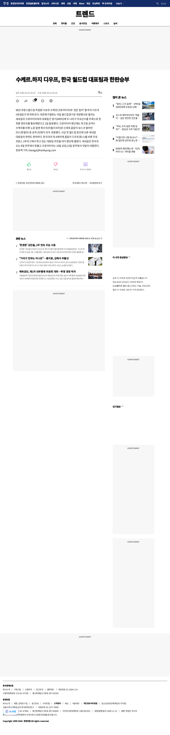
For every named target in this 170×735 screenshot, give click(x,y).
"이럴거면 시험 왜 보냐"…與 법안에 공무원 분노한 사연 (128, 140)
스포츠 (106, 23)
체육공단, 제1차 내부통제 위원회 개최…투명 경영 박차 (47, 271)
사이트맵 (46, 703)
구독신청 (17, 689)
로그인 (163, 3)
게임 (88, 3)
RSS (66, 703)
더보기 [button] (119, 3)
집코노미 (45, 3)
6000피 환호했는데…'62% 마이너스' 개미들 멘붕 (128, 150)
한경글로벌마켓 (32, 3)
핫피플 (64, 23)
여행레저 (95, 23)
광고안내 (39, 689)
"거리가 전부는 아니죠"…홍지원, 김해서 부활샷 (44, 258)
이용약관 (75, 703)
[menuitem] (17, 101)
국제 (75, 3)
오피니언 (55, 3)
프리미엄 (108, 3)
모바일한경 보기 (95, 182)
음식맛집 (83, 23)
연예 (55, 23)
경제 (63, 3)
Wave (81, 3)
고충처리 (28, 689)
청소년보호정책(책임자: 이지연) (113, 703)
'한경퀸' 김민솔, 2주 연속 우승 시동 (37, 245)
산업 (69, 3)
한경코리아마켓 (17, 3)
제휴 (15, 703)
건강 (73, 23)
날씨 (115, 23)
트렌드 (85, 14)
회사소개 (6, 689)
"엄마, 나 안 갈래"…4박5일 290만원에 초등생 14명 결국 (128, 107)
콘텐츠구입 (23, 703)
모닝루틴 (96, 3)
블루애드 (50, 689)
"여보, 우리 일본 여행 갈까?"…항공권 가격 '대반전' (128, 127)
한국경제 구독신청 (80, 182)
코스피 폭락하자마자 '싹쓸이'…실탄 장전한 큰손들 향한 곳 (128, 118)
